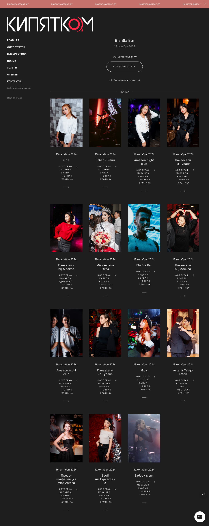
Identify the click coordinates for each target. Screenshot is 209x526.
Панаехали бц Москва (66, 267)
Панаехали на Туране (183, 162)
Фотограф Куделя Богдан (104, 278)
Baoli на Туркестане (105, 479)
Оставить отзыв (123, 56)
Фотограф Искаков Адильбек (65, 278)
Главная (13, 40)
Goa (66, 160)
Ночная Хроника (67, 177)
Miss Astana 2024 (105, 267)
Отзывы (12, 74)
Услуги (12, 67)
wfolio (19, 98)
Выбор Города (17, 53)
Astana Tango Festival (183, 372)
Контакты (14, 81)
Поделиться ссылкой (126, 80)
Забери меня (105, 160)
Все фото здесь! (124, 66)
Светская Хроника (106, 286)
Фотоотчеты (16, 47)
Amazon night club (144, 162)
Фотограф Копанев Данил (65, 169)
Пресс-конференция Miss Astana (66, 479)
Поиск (11, 60)
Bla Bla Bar (144, 265)
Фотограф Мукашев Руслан (143, 173)
